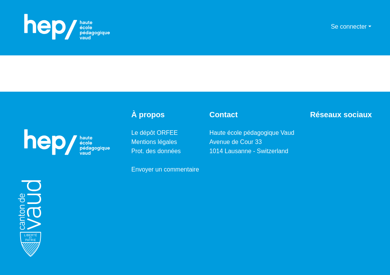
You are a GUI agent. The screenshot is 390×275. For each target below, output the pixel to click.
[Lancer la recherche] (313, 26)
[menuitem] (324, 26)
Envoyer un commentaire (165, 169)
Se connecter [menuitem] (349, 26)
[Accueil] (67, 27)
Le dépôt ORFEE (154, 132)
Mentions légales (154, 142)
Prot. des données (156, 151)
